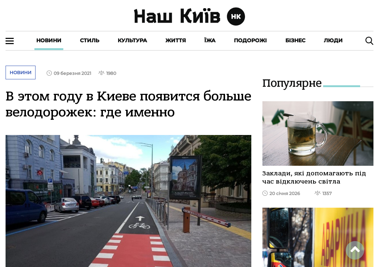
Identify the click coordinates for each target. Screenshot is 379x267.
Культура (132, 40)
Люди (333, 40)
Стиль (89, 40)
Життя (175, 40)
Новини (48, 40)
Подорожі (250, 40)
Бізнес (295, 40)
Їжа (209, 40)
